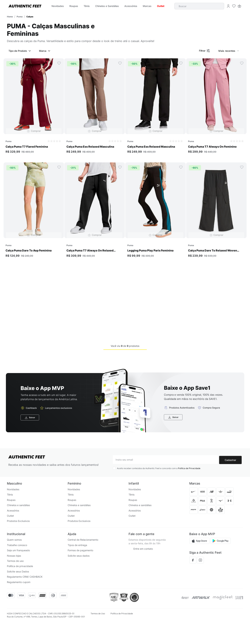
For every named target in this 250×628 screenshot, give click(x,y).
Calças (29, 16)
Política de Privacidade (189, 468)
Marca (45, 51)
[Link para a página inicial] (10, 16)
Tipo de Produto (20, 51)
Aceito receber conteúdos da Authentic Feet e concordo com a (158, 468)
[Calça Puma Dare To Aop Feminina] (33, 213)
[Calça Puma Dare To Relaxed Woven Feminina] (216, 213)
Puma (20, 16)
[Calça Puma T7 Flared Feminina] (33, 109)
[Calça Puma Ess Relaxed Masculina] (94, 109)
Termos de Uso (98, 613)
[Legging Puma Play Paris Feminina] (155, 213)
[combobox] (201, 6)
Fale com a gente (141, 534)
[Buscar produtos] (221, 6)
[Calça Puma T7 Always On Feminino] (216, 109)
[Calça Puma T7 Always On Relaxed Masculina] (94, 213)
